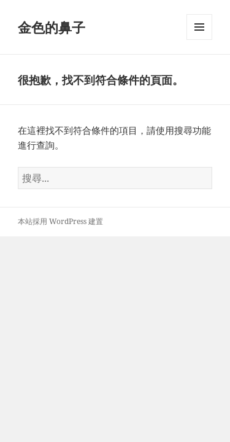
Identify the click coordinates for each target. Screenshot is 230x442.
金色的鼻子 (51, 27)
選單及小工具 (199, 39)
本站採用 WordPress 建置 (60, 221)
